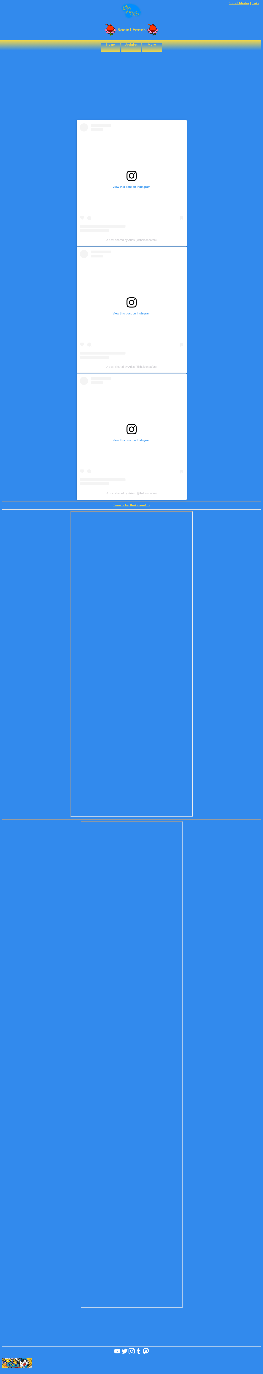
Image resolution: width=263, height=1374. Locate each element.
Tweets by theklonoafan (131, 505)
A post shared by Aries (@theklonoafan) (131, 240)
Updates (131, 44)
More (152, 44)
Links (255, 3)
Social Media (239, 3)
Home (110, 44)
